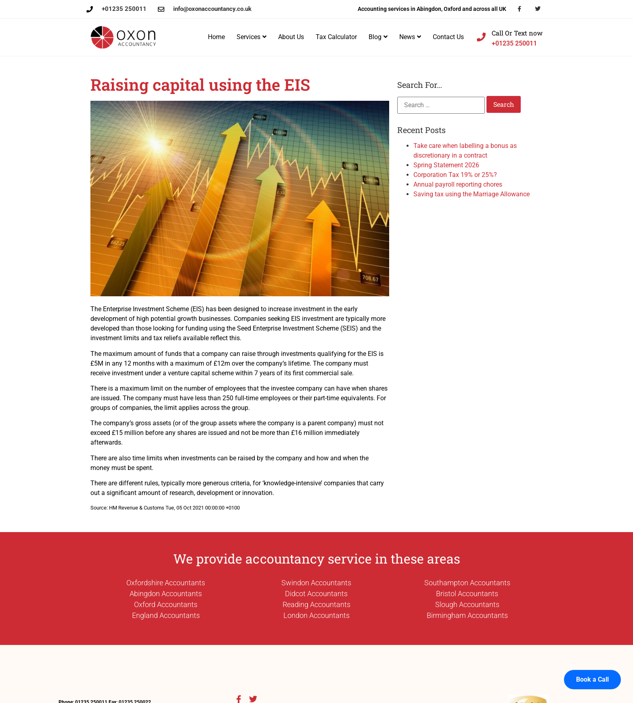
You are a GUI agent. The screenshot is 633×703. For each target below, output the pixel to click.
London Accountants (316, 615)
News (410, 37)
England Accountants (166, 615)
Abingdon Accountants (166, 593)
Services (251, 37)
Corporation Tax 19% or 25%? (455, 175)
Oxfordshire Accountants (165, 582)
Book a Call (592, 671)
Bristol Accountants (467, 593)
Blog (378, 37)
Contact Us (448, 37)
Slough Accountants (467, 604)
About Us (291, 37)
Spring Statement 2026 (446, 165)
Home (216, 37)
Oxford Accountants (165, 604)
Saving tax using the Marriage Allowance (471, 194)
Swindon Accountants (316, 582)
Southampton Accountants (467, 582)
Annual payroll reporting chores (457, 184)
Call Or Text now (517, 33)
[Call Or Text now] (481, 37)
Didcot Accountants (316, 593)
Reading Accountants (316, 604)
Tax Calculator (336, 37)
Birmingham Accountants (467, 615)
